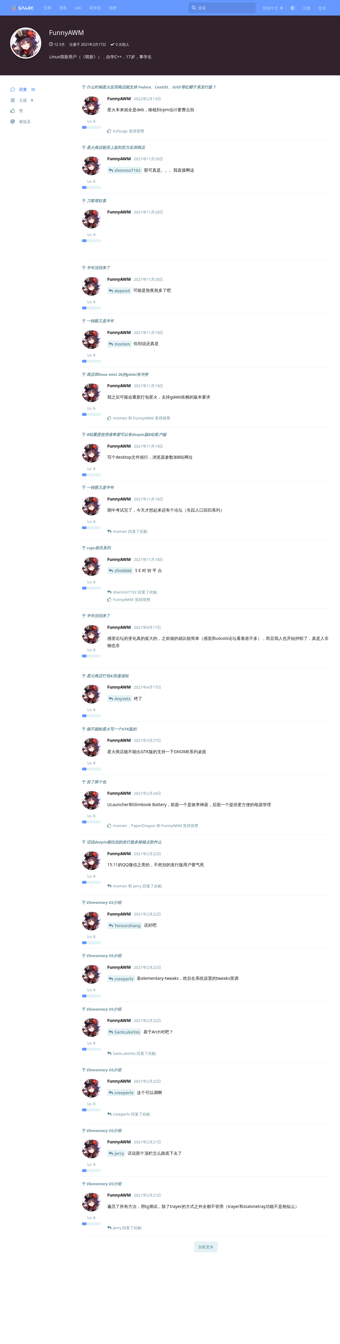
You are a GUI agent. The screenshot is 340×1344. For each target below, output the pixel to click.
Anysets (122, 698)
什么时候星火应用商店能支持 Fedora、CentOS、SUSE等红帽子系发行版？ (151, 87)
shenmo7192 (127, 170)
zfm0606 (122, 570)
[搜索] (222, 7)
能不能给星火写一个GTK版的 (112, 729)
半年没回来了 (98, 267)
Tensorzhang (127, 925)
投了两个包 (96, 782)
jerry (119, 1153)
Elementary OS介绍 (104, 902)
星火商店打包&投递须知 (107, 675)
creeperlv (124, 979)
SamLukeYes (127, 1032)
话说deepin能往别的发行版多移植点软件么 (124, 842)
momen (122, 344)
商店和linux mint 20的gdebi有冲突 (117, 374)
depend (122, 291)
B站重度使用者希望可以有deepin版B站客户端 (126, 434)
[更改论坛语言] (273, 8)
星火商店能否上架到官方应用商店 (116, 147)
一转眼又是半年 (100, 321)
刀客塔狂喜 (96, 200)
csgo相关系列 (99, 547)
